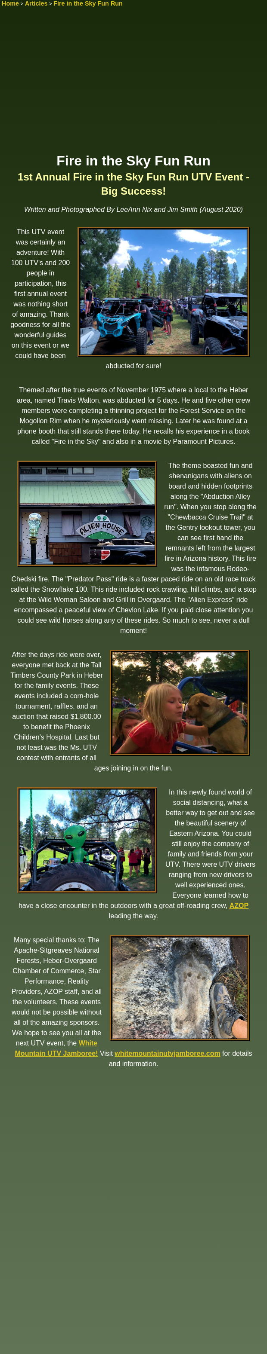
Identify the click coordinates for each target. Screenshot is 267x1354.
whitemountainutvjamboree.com (167, 1053)
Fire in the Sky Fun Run (88, 3)
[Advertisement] (133, 84)
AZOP (239, 905)
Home (10, 3)
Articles (36, 3)
